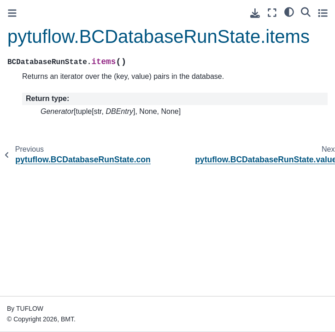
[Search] (305, 11)
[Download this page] (255, 13)
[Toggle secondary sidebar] (322, 13)
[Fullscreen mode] (272, 13)
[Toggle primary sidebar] (12, 13)
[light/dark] (289, 11)
